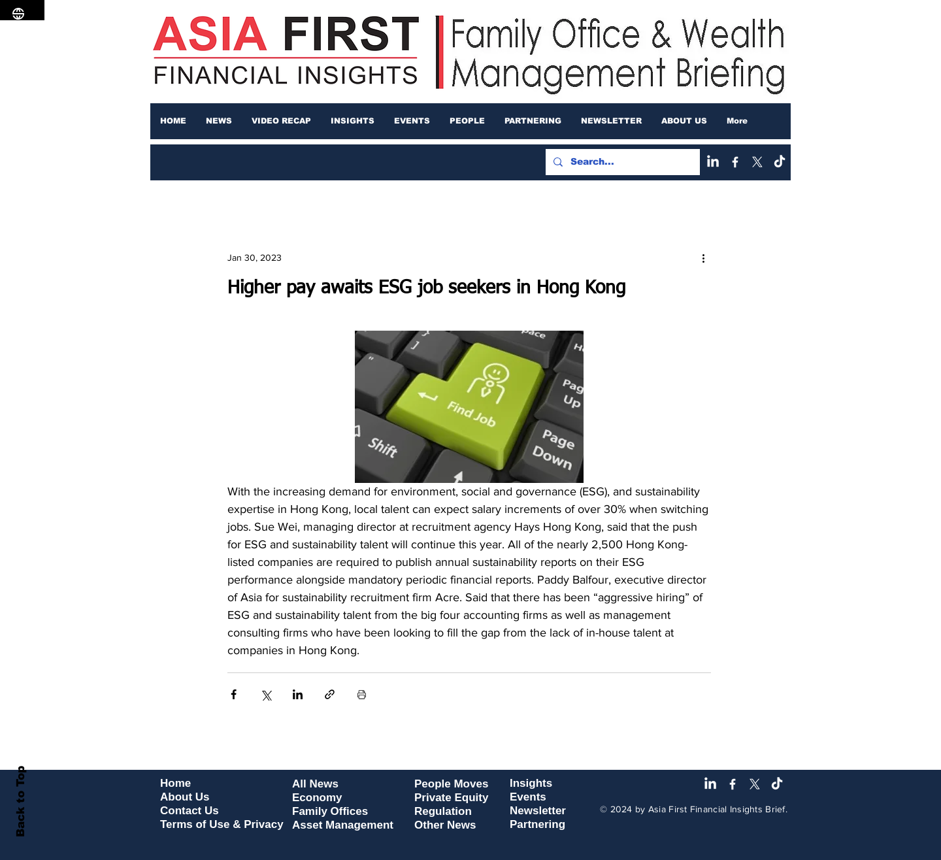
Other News (445, 825)
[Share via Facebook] (233, 694)
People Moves (451, 784)
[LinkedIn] (713, 162)
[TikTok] (779, 162)
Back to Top (20, 801)
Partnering (537, 824)
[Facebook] (735, 162)
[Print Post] (361, 694)
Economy (317, 797)
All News (315, 784)
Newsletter (538, 810)
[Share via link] (329, 694)
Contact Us (189, 810)
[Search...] (621, 162)
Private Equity (451, 797)
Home (175, 783)
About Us (185, 797)
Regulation (443, 811)
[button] (219, 121)
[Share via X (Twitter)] (265, 694)
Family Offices (330, 811)
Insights (531, 783)
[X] (757, 162)
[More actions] (703, 257)
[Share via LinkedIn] (297, 694)
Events (528, 797)
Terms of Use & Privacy (222, 824)
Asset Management (342, 825)
